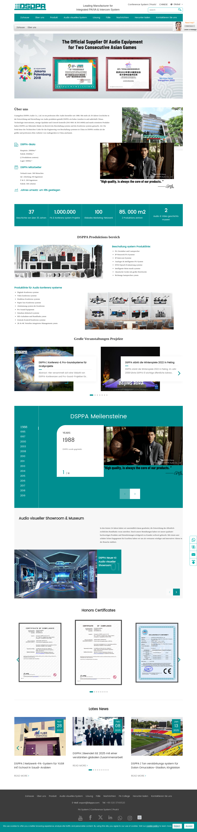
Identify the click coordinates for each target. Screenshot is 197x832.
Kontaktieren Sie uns (166, 17)
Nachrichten (122, 17)
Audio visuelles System (75, 17)
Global (177, 4)
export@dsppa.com (89, 802)
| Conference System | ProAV (104, 809)
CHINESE (163, 4)
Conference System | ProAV (142, 4)
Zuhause (24, 17)
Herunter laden (142, 17)
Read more (21, 776)
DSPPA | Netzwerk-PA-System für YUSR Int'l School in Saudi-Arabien (39, 766)
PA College (124, 796)
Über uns (39, 17)
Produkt (54, 17)
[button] (91, 395)
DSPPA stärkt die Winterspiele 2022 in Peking (149, 362)
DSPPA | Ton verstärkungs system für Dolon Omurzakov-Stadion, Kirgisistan (155, 766)
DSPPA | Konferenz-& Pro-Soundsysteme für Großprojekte (63, 364)
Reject (177, 826)
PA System (83, 809)
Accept (189, 826)
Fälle (108, 17)
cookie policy (152, 826)
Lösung (96, 17)
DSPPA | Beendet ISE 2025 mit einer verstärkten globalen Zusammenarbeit (98, 755)
